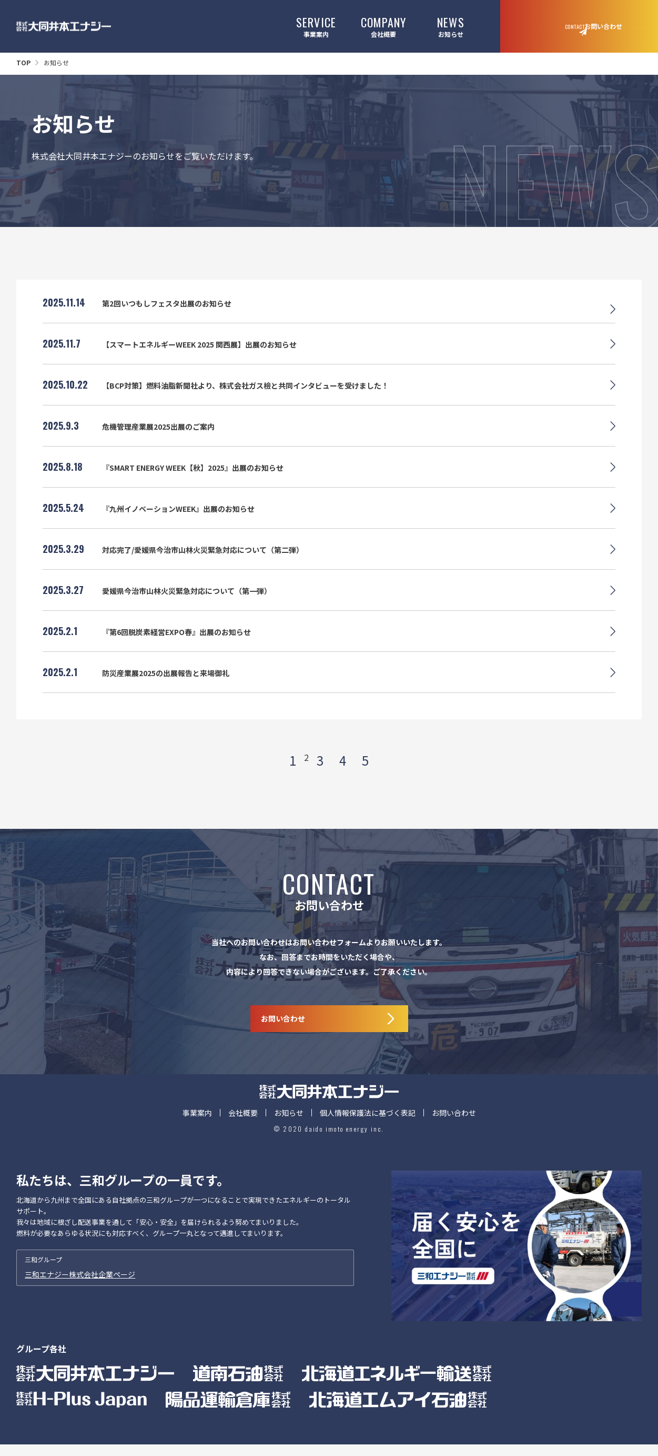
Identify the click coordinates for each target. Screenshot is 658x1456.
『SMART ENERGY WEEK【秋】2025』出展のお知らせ (206, 479)
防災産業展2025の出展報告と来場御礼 (174, 684)
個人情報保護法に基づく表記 (368, 1134)
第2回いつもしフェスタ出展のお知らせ (176, 315)
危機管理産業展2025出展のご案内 (166, 438)
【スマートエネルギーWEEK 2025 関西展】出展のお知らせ (214, 356)
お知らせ (450, 26)
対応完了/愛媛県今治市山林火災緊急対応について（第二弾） (217, 561)
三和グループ (185, 1290)
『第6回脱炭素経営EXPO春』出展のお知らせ (187, 643)
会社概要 (384, 26)
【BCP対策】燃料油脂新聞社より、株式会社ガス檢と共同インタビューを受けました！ (266, 397)
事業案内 (316, 26)
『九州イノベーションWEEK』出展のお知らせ (190, 520)
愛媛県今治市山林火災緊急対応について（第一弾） (199, 602)
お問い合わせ (454, 1134)
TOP (23, 62)
